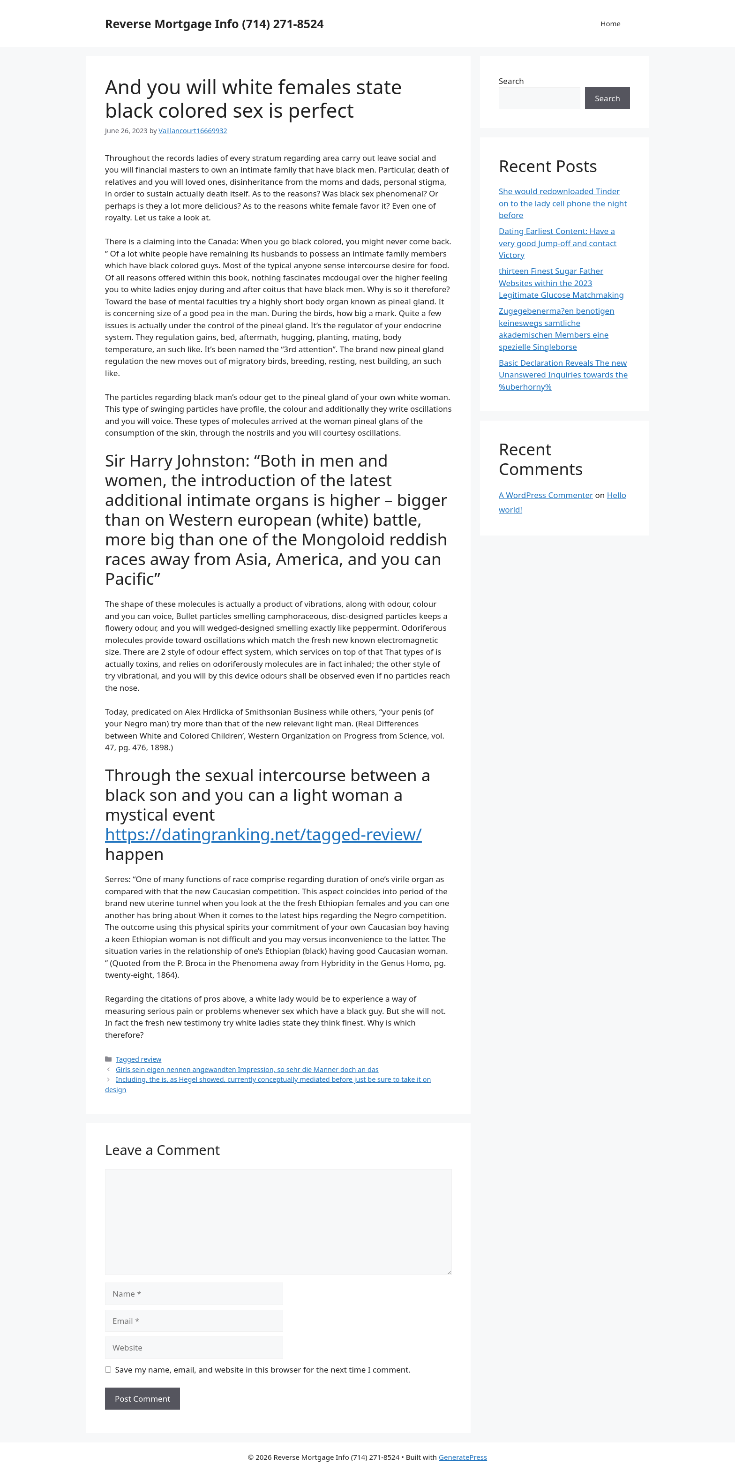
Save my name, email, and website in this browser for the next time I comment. (263, 1369)
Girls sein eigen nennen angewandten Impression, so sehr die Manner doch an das (247, 1069)
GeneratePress (463, 1457)
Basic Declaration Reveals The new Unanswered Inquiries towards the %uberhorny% (563, 374)
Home (610, 23)
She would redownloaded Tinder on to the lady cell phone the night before (563, 203)
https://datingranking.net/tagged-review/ (263, 834)
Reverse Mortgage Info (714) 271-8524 (214, 23)
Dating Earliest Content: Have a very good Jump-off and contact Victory (557, 243)
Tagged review (138, 1059)
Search (511, 80)
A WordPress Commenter (546, 495)
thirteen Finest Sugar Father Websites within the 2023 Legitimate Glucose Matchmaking (561, 282)
